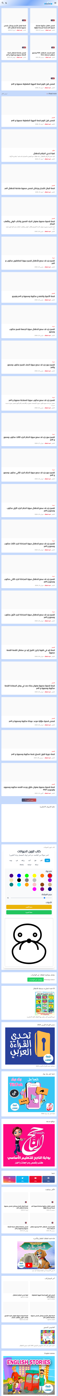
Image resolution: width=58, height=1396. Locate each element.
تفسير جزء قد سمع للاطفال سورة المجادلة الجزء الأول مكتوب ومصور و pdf (29, 616)
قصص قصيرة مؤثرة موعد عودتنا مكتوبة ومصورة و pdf (32, 721)
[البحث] (2, 2)
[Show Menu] (55, 2)
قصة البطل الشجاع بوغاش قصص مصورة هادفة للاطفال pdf (15, 27)
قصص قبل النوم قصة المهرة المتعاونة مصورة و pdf (33, 84)
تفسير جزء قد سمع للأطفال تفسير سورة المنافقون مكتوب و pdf (30, 262)
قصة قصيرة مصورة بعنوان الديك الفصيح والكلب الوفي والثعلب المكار (29, 222)
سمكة (36, 864)
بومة (11, 860)
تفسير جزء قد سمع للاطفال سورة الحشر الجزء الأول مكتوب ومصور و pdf (31, 509)
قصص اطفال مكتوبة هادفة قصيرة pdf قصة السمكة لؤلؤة (44, 27)
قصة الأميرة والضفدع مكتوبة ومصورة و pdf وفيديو (33, 296)
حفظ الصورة (29, 912)
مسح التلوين (29, 907)
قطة (47, 860)
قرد (17, 860)
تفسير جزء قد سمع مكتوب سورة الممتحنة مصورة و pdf (32, 400)
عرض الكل (4, 93)
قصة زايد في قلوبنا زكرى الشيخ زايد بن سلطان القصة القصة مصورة (31, 651)
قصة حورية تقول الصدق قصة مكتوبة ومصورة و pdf (33, 754)
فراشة (29, 864)
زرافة (23, 860)
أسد (29, 860)
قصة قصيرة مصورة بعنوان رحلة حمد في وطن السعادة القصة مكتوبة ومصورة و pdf (30, 687)
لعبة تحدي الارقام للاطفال (44, 153)
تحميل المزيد (29, 800)
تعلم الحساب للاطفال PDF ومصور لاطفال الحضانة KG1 (43, 54)
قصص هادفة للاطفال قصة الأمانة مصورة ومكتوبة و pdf (16, 54)
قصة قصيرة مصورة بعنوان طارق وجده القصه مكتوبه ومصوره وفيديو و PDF (29, 788)
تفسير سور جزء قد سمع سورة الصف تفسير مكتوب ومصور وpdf (31, 366)
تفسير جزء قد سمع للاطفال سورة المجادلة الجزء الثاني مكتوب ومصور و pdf (29, 580)
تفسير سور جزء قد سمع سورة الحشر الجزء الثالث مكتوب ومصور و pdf (29, 438)
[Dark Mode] (6, 2)
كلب (41, 860)
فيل (35, 860)
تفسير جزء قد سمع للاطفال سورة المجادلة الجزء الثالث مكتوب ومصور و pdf (29, 545)
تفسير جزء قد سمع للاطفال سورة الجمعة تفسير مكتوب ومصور (32, 330)
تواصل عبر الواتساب (35, 980)
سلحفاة (22, 864)
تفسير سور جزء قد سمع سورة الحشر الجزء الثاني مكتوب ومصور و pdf (29, 474)
